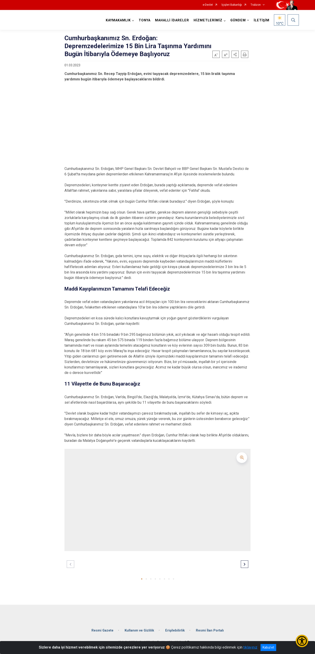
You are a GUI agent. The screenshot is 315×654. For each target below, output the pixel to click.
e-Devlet (208, 4)
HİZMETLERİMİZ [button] (208, 20)
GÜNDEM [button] (238, 20)
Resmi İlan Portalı (210, 630)
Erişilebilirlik (175, 630)
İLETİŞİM (261, 20)
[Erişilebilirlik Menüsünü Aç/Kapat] (302, 641)
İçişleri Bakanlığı (231, 4)
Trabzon (256, 4)
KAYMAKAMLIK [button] (118, 20)
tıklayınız (250, 647)
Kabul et (268, 647)
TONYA (144, 20)
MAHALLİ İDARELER (172, 20)
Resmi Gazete (102, 630)
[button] (235, 54)
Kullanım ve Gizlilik (139, 630)
